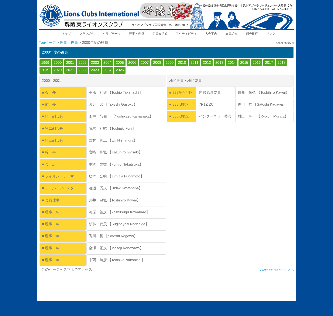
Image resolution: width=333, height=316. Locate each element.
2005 (120, 63)
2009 (170, 63)
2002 (83, 63)
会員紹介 (231, 33)
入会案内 (211, 33)
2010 (182, 63)
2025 (120, 70)
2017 (269, 63)
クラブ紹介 (86, 33)
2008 (157, 63)
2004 (107, 63)
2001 (70, 63)
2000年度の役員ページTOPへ (277, 269)
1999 (45, 63)
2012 (207, 63)
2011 (194, 63)
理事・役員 (136, 33)
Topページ (47, 43)
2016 (257, 63)
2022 (83, 70)
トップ (66, 33)
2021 (70, 70)
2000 (58, 63)
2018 (282, 63)
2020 (58, 70)
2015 (244, 63)
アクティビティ (186, 33)
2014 (232, 63)
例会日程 (252, 33)
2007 (145, 63)
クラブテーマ (112, 33)
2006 (132, 63)
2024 (107, 70)
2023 (95, 70)
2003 (95, 63)
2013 (219, 63)
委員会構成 (159, 33)
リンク (270, 33)
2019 (45, 70)
